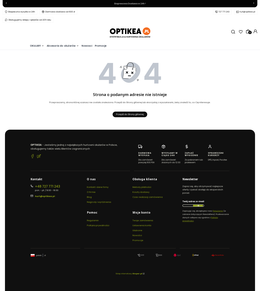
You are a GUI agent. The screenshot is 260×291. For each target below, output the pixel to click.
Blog (89, 197)
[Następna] (254, 3)
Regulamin (93, 220)
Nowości (137, 235)
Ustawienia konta (141, 225)
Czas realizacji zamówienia (147, 197)
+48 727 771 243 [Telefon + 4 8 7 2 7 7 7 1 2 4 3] (47, 186)
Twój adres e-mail (193, 201)
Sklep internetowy (129, 273)
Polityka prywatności (98, 225)
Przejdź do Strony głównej (130, 114)
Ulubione (137, 230)
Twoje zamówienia (142, 220)
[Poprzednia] (6, 3)
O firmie (91, 192)
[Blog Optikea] (39, 156)
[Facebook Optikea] (32, 156)
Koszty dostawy (140, 192)
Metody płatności (141, 187)
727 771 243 (223, 11)
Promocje (137, 240)
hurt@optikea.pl (247, 11)
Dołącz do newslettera (198, 205)
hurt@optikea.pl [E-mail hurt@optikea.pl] (45, 196)
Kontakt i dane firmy (97, 187)
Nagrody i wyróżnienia (99, 202)
